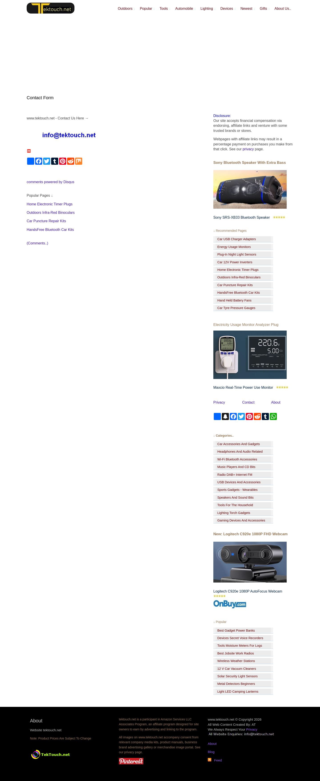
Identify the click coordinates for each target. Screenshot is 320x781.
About (275, 402)
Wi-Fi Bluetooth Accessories (237, 459)
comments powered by (50, 182)
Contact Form (40, 97)
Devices (228, 8)
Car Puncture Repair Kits (46, 221)
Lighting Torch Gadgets (233, 513)
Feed (216, 760)
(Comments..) (37, 243)
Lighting (208, 8)
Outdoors (126, 8)
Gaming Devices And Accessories (241, 520)
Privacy (219, 402)
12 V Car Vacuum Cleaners (236, 668)
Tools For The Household (235, 505)
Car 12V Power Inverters (234, 262)
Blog (211, 752)
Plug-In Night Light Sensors (236, 254)
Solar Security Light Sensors (237, 676)
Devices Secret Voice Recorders (240, 638)
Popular (147, 8)
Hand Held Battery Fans (234, 300)
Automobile (185, 8)
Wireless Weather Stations (236, 661)
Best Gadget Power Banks (236, 630)
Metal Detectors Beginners (236, 684)
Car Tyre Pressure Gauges (236, 308)
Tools (165, 8)
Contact (248, 402)
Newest (247, 8)
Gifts (265, 8)
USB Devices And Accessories (238, 482)
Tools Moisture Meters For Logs (239, 645)
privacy (248, 149)
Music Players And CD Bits (236, 467)
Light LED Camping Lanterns (237, 691)
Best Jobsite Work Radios (235, 653)
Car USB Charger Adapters (236, 239)
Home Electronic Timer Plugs (49, 204)
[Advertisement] (160, 49)
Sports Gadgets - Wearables (237, 490)
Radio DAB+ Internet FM (234, 474)
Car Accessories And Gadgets (238, 444)
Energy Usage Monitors (234, 247)
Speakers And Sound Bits (235, 497)
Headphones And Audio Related (240, 451)
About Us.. (282, 8)
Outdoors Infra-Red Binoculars (51, 212)
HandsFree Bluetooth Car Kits (50, 230)
